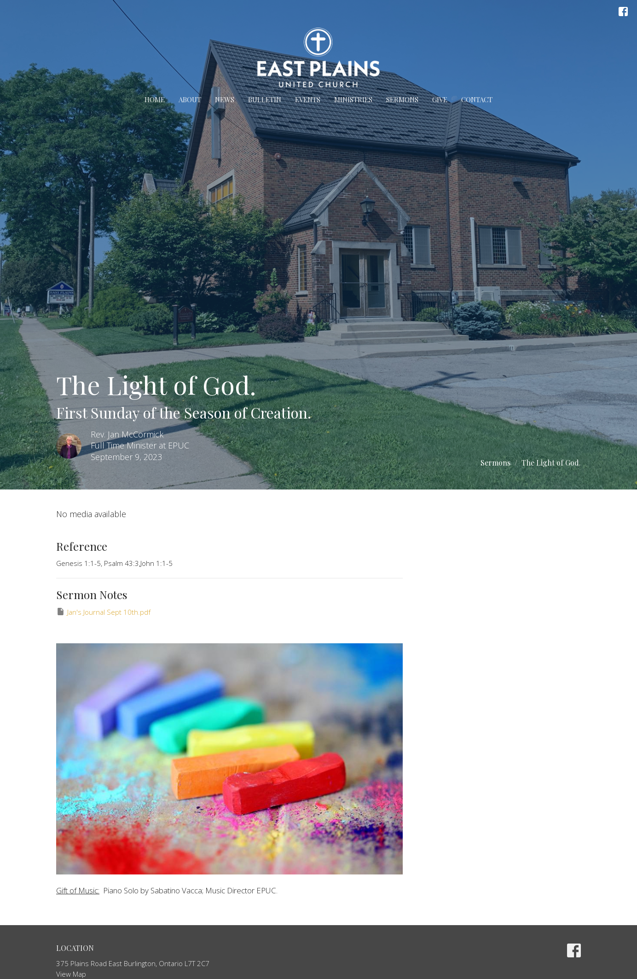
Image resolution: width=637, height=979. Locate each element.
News (224, 99)
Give (439, 99)
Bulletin (264, 99)
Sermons (402, 99)
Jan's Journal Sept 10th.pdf (103, 612)
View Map (71, 974)
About (190, 99)
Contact (476, 99)
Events (307, 99)
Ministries (353, 99)
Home (155, 99)
